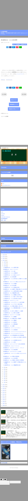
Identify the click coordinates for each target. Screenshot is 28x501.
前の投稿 (24, 94)
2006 (4, 405)
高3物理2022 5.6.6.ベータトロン (10, 269)
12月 (5, 262)
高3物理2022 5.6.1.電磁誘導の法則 (11, 293)
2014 (4, 392)
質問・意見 (3, 220)
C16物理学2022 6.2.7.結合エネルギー (11, 275)
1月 (4, 382)
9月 (4, 367)
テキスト (3, 79)
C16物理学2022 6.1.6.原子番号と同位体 (12, 298)
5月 (4, 374)
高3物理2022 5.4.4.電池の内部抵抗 (11, 356)
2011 (4, 396)
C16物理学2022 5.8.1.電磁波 (10, 320)
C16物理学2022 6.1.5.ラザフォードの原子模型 (13, 302)
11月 (5, 264)
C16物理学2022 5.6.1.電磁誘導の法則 (11, 365)
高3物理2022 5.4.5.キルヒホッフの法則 (12, 351)
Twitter (2, 215)
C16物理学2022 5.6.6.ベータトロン (11, 345)
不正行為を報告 (4, 462)
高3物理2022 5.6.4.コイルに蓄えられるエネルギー (14, 281)
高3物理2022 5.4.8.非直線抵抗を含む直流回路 (13, 335)
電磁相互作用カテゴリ (14, 109)
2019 (4, 388)
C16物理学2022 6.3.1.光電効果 (10, 273)
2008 (4, 401)
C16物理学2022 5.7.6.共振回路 (10, 329)
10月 (5, 265)
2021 (4, 384)
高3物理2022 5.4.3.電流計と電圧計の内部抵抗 (13, 360)
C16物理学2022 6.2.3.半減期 (10, 283)
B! (13, 47)
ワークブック (9, 79)
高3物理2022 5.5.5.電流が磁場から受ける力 (13, 306)
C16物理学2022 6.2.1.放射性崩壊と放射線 (12, 291)
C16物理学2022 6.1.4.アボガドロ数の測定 (12, 304)
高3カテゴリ (14, 99)
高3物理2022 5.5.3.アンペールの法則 (11, 314)
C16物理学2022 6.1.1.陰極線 (10, 316)
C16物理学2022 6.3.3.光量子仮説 (10, 267)
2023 (4, 258)
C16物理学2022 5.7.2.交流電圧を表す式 (12, 340)
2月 (4, 380)
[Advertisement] (14, 14)
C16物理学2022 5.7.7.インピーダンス (11, 327)
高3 (14, 44)
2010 (4, 397)
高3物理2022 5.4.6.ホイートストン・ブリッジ (13, 347)
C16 (3, 183)
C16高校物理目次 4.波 (11, 430)
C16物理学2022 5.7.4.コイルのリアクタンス (13, 333)
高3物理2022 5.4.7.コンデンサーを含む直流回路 (14, 344)
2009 (4, 399)
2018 (4, 390)
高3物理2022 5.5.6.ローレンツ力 (10, 300)
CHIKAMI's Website (5, 217)
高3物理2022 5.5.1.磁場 (8, 326)
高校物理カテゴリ (14, 104)
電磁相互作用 (23, 44)
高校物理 (17, 44)
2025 (4, 254)
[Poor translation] (5, 480)
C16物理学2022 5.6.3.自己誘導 (10, 358)
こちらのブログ (20, 74)
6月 (4, 373)
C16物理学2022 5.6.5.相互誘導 (10, 349)
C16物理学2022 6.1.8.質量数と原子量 (11, 294)
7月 (4, 371)
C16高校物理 (4, 31)
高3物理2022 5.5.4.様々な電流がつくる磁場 (13, 311)
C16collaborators (6, 185)
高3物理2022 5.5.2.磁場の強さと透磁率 (12, 318)
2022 (4, 260)
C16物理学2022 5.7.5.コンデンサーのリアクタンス (14, 331)
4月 (4, 376)
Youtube (3, 213)
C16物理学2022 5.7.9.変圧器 (10, 322)
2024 (4, 256)
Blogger (17, 467)
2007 (4, 403)
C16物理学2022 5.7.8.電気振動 (10, 324)
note (2, 212)
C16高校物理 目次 (4, 148)
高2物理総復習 (4, 218)
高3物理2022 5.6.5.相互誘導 (9, 276)
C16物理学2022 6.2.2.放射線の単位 (11, 287)
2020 (4, 386)
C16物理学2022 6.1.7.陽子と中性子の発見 (12, 296)
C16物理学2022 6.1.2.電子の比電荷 (11, 312)
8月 (4, 369)
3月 (4, 378)
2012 (4, 394)
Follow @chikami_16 (19, 241)
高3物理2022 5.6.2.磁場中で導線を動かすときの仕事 (15, 289)
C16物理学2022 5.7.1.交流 (9, 342)
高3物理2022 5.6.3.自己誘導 (9, 285)
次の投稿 (4, 94)
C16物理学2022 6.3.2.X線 (9, 271)
